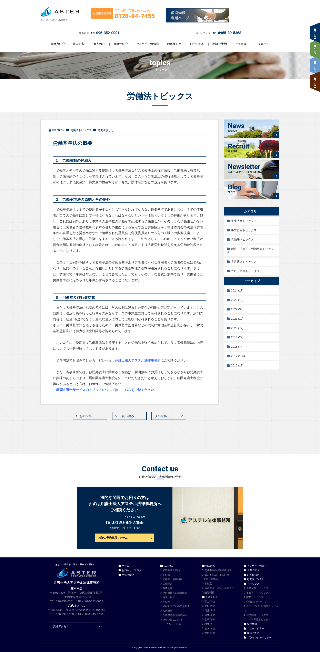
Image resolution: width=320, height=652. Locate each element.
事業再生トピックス (244, 230)
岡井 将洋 (209, 610)
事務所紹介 (58, 44)
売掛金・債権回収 (172, 579)
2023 (237, 299)
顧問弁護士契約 (171, 570)
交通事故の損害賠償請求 (217, 570)
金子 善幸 (209, 619)
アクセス (240, 44)
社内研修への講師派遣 (175, 592)
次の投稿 (160, 416)
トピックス (196, 44)
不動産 (166, 601)
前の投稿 (85, 416)
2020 (237, 328)
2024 (237, 290)
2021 (237, 318)
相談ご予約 (219, 44)
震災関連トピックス (257, 615)
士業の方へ (253, 570)
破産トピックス (254, 597)
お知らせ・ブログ (131, 570)
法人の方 (78, 44)
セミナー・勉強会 (147, 44)
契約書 (166, 574)
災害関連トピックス (244, 261)
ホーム (125, 565)
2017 (238, 356)
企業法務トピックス (244, 220)
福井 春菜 (209, 615)
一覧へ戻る (126, 416)
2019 (237, 337)
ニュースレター (255, 628)
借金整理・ (219, 588)
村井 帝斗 (209, 624)
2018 (236, 346)
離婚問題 (209, 592)
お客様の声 (174, 44)
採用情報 (252, 624)
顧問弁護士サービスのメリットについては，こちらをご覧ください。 (106, 390)
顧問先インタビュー (258, 579)
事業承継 (167, 588)
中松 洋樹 (209, 606)
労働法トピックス (242, 239)
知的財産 (167, 610)
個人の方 (99, 44)
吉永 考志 (209, 628)
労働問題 (167, 583)
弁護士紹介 (121, 44)
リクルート (262, 44)
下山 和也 (209, 601)
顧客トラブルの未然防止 (176, 606)
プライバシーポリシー (259, 637)
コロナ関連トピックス (245, 271)
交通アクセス (61, 626)
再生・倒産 (169, 597)
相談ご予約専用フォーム (113, 537)
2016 (237, 365)
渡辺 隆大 (209, 633)
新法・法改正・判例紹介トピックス (250, 250)
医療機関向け (175, 615)
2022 (237, 309)
